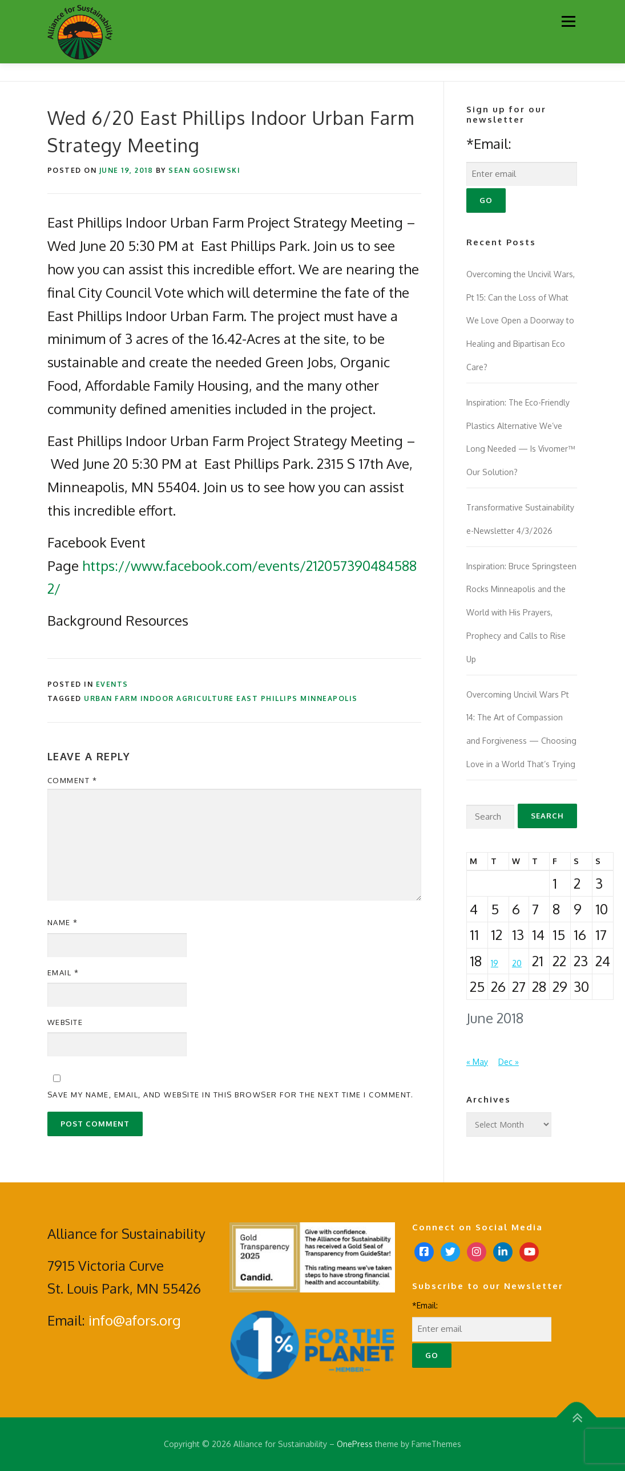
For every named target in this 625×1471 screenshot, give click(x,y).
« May (477, 1062)
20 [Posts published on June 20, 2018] (517, 963)
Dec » (508, 1062)
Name (62, 922)
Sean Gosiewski (204, 170)
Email (63, 972)
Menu (568, 21)
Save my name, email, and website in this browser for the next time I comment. (230, 1094)
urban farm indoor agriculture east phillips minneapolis (221, 698)
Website (65, 1022)
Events (112, 684)
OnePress (355, 1444)
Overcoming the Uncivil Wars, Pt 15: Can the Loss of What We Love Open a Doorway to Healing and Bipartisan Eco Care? (520, 320)
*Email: (488, 143)
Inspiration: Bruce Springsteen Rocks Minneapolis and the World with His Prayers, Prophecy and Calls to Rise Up (521, 612)
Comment (72, 780)
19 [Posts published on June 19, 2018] (494, 963)
